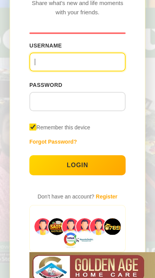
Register (107, 196)
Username (45, 45)
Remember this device (63, 127)
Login (78, 165)
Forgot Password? (53, 142)
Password (45, 85)
